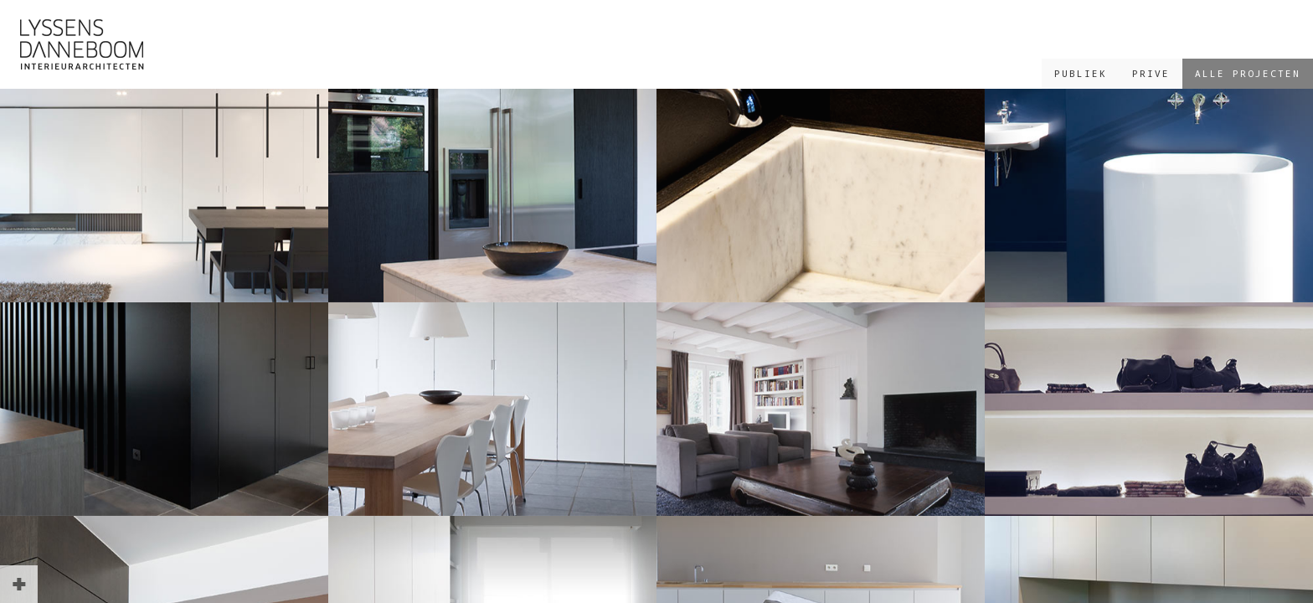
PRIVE (1151, 73)
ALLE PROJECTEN (1247, 73)
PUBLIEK (1080, 73)
